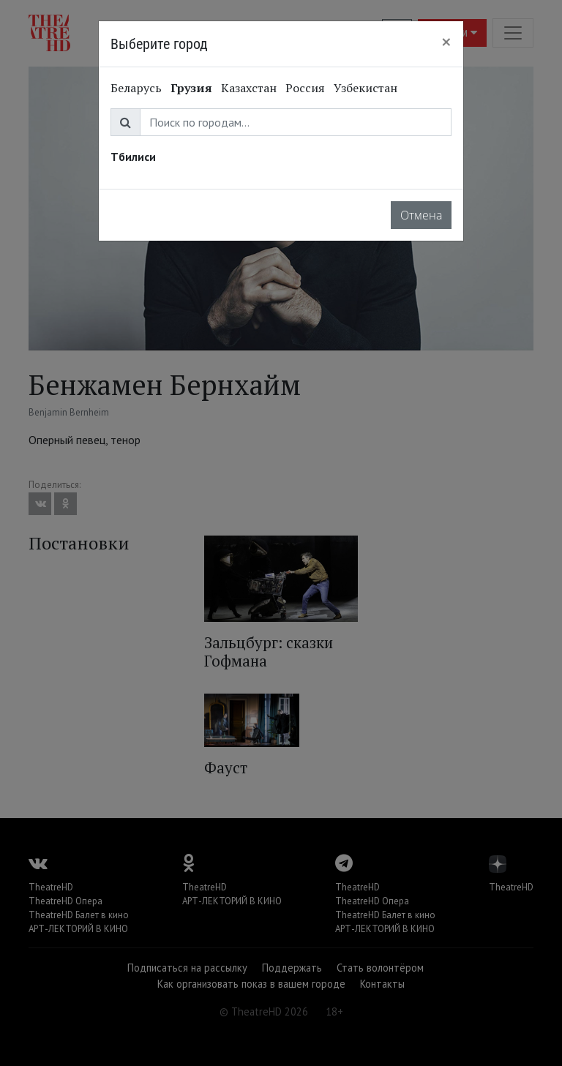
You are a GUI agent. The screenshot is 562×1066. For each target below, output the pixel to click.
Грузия (191, 88)
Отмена (421, 215)
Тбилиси (133, 156)
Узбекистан (365, 88)
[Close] (446, 41)
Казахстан (249, 88)
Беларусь (136, 88)
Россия (305, 88)
